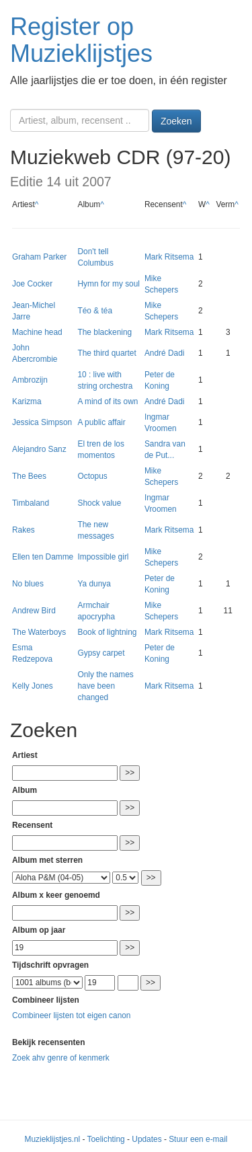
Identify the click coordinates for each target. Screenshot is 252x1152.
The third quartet (106, 353)
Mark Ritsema (169, 257)
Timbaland (30, 503)
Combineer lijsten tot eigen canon (71, 1015)
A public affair (101, 422)
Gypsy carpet (100, 653)
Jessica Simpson (42, 422)
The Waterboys (39, 632)
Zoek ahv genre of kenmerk (61, 1058)
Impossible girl (102, 557)
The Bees (29, 476)
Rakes (23, 530)
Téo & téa (94, 310)
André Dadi (164, 353)
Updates (146, 1139)
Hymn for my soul (108, 284)
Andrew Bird (34, 610)
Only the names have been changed (105, 686)
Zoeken (176, 121)
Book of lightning (106, 632)
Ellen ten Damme (42, 557)
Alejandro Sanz (39, 449)
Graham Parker (39, 257)
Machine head (37, 332)
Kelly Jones (32, 686)
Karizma (27, 401)
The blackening (104, 332)
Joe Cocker (32, 284)
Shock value (99, 503)
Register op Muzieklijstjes (81, 40)
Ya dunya (93, 583)
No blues (28, 583)
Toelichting (106, 1139)
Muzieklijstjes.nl (53, 1139)
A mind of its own (107, 401)
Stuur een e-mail (198, 1139)
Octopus (92, 476)
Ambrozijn (30, 380)
